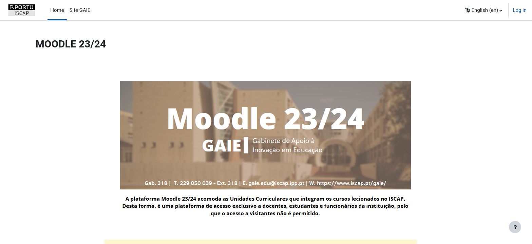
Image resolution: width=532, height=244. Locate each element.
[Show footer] (515, 227)
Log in (520, 10)
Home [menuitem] (57, 10)
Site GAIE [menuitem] (80, 10)
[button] (483, 10)
